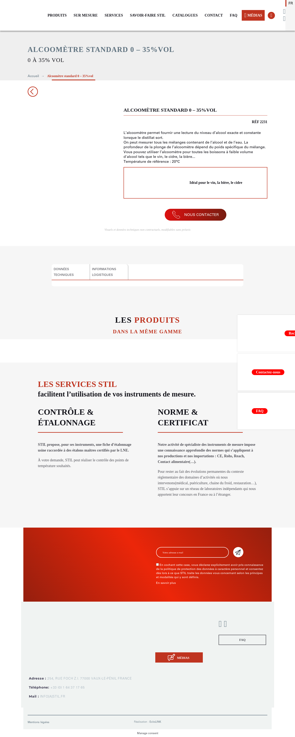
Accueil (33, 76)
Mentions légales (38, 722)
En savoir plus (166, 583)
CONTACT (214, 15)
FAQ (233, 15)
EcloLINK (155, 721)
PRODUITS (57, 15)
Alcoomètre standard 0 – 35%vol (70, 76)
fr (290, 3)
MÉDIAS (253, 15)
